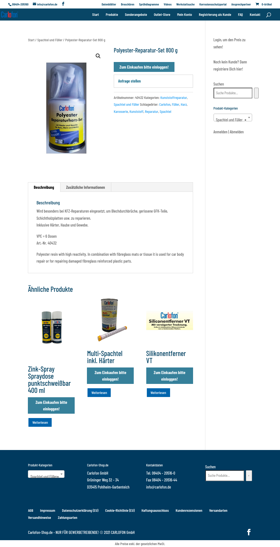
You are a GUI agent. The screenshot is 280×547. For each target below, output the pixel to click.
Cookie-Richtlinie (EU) (120, 510)
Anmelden (221, 131)
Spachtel (165, 111)
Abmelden (237, 131)
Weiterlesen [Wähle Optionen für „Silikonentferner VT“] (158, 392)
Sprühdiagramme (149, 4)
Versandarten (218, 510)
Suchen (219, 83)
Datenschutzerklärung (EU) (80, 510)
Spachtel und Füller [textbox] (231, 119)
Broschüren (127, 4)
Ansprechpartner (241, 4)
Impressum (47, 510)
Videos (168, 4)
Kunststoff (136, 111)
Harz (184, 104)
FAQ (240, 15)
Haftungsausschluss (155, 510)
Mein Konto (184, 15)
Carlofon (164, 104)
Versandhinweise (39, 517)
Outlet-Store (162, 15)
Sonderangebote (136, 15)
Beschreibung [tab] (44, 187)
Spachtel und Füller (49, 39)
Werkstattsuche (185, 4)
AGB (30, 510)
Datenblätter (109, 4)
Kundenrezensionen (189, 510)
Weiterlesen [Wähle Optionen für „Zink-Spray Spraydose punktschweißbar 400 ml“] (40, 422)
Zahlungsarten (67, 517)
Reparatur (151, 111)
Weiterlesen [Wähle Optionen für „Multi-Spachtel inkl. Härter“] (99, 392)
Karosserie (121, 111)
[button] (98, 56)
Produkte (112, 15)
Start (95, 15)
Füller (175, 104)
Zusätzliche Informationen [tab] (85, 187)
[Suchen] (256, 93)
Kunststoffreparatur (173, 97)
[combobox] (233, 117)
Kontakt (255, 15)
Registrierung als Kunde (215, 15)
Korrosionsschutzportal (212, 4)
